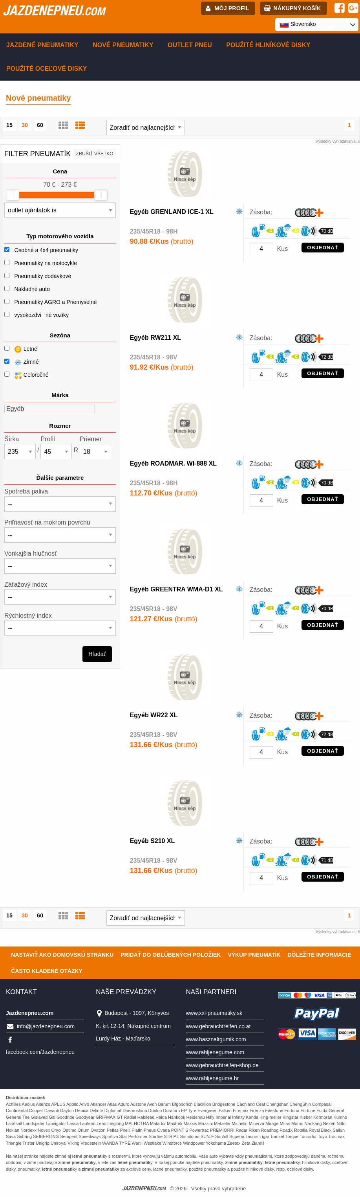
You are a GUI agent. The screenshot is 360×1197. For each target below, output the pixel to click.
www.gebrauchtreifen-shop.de (222, 1065)
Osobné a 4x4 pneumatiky (46, 250)
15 (9, 125)
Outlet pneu (190, 45)
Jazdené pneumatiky (42, 45)
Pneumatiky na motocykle (45, 263)
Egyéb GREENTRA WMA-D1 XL (176, 589)
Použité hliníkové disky (268, 45)
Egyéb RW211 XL (155, 337)
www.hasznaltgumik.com (216, 1039)
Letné (20, 349)
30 (25, 125)
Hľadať (97, 654)
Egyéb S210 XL (152, 841)
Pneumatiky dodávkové (42, 276)
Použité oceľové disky (46, 68)
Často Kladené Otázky (46, 971)
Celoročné (26, 375)
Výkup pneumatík (254, 955)
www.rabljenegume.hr (212, 1078)
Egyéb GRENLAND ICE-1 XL (172, 211)
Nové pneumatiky (123, 45)
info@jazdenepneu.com (46, 1026)
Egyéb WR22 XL (154, 715)
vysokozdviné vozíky (41, 315)
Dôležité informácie (319, 955)
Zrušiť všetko (94, 154)
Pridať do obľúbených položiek (171, 955)
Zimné (21, 362)
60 (40, 125)
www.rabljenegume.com (215, 1052)
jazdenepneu (54, 10)
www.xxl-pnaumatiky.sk (214, 1013)
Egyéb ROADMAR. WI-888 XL (173, 463)
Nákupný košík (297, 8)
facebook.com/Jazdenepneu (40, 1052)
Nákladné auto (31, 289)
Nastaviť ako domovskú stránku (62, 955)
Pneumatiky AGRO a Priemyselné (55, 302)
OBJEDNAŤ (322, 247)
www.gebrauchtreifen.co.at (218, 1026)
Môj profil (232, 8)
